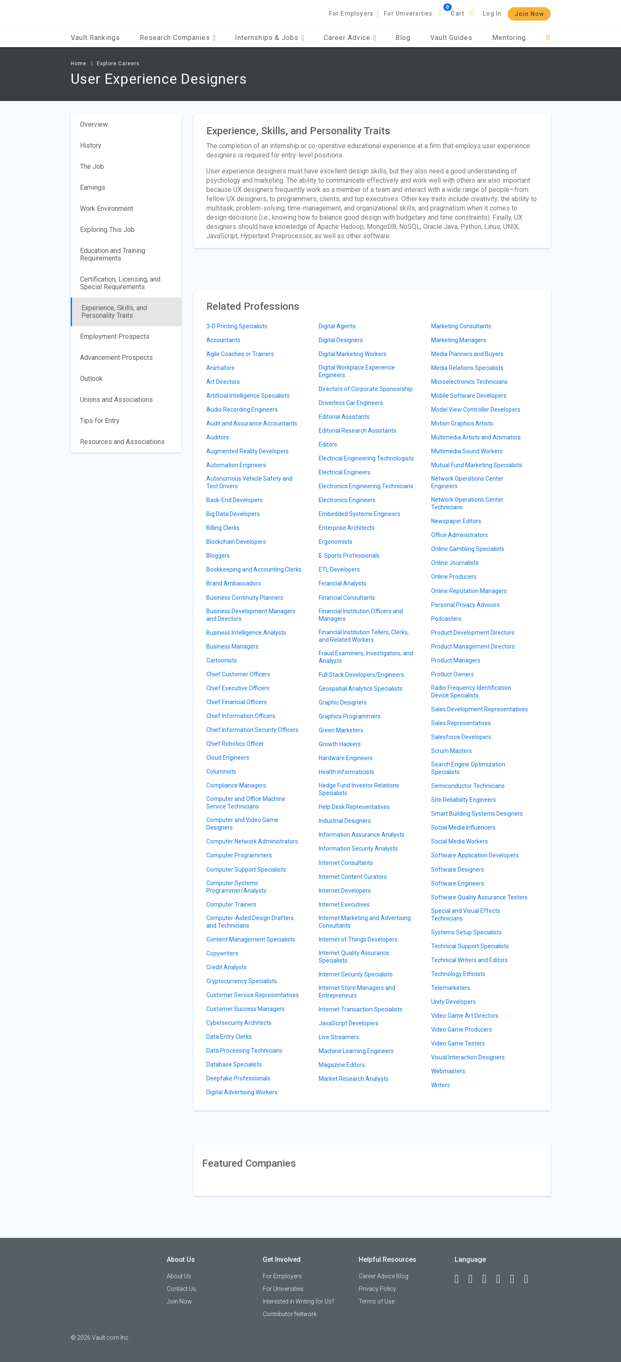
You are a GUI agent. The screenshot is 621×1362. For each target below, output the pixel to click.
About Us (179, 1276)
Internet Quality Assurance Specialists (354, 957)
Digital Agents (337, 326)
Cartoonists (221, 660)
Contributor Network (290, 1314)
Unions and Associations (116, 400)
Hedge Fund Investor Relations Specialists (359, 789)
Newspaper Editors (456, 521)
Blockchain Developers (236, 541)
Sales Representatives (461, 723)
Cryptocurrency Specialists (241, 981)
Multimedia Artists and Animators (476, 437)
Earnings (92, 188)
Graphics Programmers (350, 716)
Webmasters (448, 1071)
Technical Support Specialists (470, 946)
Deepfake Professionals (238, 1078)
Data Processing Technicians (244, 1050)
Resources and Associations (122, 442)
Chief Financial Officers (236, 702)
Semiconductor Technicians (468, 785)
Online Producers (454, 576)
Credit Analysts (226, 967)
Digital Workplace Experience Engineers (357, 371)
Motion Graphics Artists (462, 423)
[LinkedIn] (474, 1279)
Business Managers (232, 646)
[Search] (548, 38)
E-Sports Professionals (349, 555)
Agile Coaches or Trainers (240, 354)
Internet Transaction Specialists (360, 1009)
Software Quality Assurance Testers (479, 897)
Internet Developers (345, 890)
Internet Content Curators (353, 876)
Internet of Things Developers (358, 939)
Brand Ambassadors (233, 583)
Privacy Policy (377, 1288)
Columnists (221, 771)
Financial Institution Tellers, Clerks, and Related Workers (364, 636)
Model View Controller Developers (475, 409)
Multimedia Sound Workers (467, 451)
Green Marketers (341, 730)
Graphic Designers (343, 702)
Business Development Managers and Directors (251, 615)
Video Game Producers (461, 1029)
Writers (440, 1085)
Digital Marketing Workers (352, 354)
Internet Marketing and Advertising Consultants (365, 922)
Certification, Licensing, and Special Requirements (120, 283)
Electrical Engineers (344, 472)
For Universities (408, 13)
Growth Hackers (340, 744)
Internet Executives (344, 904)
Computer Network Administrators (252, 841)
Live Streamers (339, 1037)
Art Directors (223, 381)
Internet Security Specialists (356, 974)
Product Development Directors (472, 632)
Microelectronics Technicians (469, 381)
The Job (92, 166)
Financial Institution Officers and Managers (361, 615)
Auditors (217, 437)
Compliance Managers (236, 785)
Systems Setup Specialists (466, 932)
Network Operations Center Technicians (467, 503)
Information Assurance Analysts (362, 834)
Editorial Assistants (344, 416)
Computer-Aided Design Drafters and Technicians (250, 922)
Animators (220, 367)
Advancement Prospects (116, 358)
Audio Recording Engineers (242, 409)
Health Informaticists (346, 772)
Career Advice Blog (383, 1276)
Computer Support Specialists (246, 869)
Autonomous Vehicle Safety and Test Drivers (249, 482)
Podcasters (446, 618)
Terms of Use (376, 1301)
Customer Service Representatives (252, 995)
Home (78, 64)
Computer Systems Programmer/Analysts (236, 887)
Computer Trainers (231, 904)
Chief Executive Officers (237, 688)
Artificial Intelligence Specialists (248, 395)
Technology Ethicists (458, 974)
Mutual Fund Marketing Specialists (476, 465)
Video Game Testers (458, 1043)
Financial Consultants (347, 597)
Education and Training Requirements (112, 254)
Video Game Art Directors (464, 1015)
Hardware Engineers (346, 758)
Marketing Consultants (461, 326)
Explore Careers (118, 64)
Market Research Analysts (354, 1078)
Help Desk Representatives (354, 806)
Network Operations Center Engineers (467, 482)
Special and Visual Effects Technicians (465, 914)
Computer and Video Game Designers (242, 824)
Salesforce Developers (461, 737)
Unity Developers (453, 1001)
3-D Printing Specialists (236, 326)
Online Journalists (455, 562)
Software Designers (457, 869)
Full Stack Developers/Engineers (361, 674)
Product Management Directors (473, 646)
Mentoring (509, 38)
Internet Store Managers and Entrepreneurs (357, 991)
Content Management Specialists (250, 939)
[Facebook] (460, 1279)
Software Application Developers (475, 855)
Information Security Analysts (358, 848)
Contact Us (181, 1288)
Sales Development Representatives (479, 709)
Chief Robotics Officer (235, 743)
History (90, 145)
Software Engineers (457, 883)
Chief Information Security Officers (252, 729)
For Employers (351, 13)
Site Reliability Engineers (463, 799)
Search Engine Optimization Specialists (468, 768)
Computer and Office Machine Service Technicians (245, 802)
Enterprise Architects (347, 527)
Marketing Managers (458, 340)
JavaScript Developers (348, 1023)
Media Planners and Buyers (467, 354)
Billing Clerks (223, 527)
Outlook (91, 379)
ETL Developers (339, 569)
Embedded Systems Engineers (359, 514)
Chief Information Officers (240, 716)
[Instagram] (502, 1279)
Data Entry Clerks (229, 1036)
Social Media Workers (459, 841)
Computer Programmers (239, 855)
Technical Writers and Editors (469, 960)
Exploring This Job (107, 230)
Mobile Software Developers (468, 395)
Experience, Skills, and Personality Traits (114, 311)
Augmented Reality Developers (247, 451)
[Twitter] (488, 1279)
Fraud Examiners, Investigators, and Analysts (366, 657)
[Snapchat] (530, 1279)
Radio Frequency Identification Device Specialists (471, 691)
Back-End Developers (234, 500)
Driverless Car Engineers (351, 402)
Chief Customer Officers (238, 674)
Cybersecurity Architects (239, 1022)
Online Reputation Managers (469, 591)
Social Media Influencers (463, 827)
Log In (492, 13)
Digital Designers (341, 340)
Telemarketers (450, 987)
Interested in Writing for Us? (298, 1301)
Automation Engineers (236, 465)
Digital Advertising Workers (241, 1092)
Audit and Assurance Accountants (251, 423)
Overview (94, 124)
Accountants (223, 340)
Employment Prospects (114, 336)
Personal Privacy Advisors (465, 604)
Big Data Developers (233, 514)
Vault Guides (451, 38)
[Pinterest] (516, 1279)
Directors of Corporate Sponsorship (366, 389)
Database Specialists (234, 1064)
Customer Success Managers (245, 1009)
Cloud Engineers (227, 757)
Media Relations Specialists (467, 367)
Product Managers (455, 660)
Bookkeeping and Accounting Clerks (253, 569)
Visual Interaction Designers (468, 1057)
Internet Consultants (346, 862)
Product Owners (452, 674)
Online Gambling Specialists (467, 548)
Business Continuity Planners (244, 597)
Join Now (529, 14)
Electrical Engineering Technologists (366, 458)
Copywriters (222, 953)
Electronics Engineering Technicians (366, 486)
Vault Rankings (95, 38)
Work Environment (106, 209)
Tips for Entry (100, 421)
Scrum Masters (451, 751)
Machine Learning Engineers (356, 1051)
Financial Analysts (342, 583)
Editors (328, 444)
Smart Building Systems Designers (477, 813)
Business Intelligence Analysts (246, 632)
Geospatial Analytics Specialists (360, 688)
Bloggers (218, 555)
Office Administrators (459, 535)
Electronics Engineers (347, 500)
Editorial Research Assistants (357, 430)
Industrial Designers (345, 820)
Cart (457, 13)
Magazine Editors (342, 1064)
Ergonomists (335, 541)
